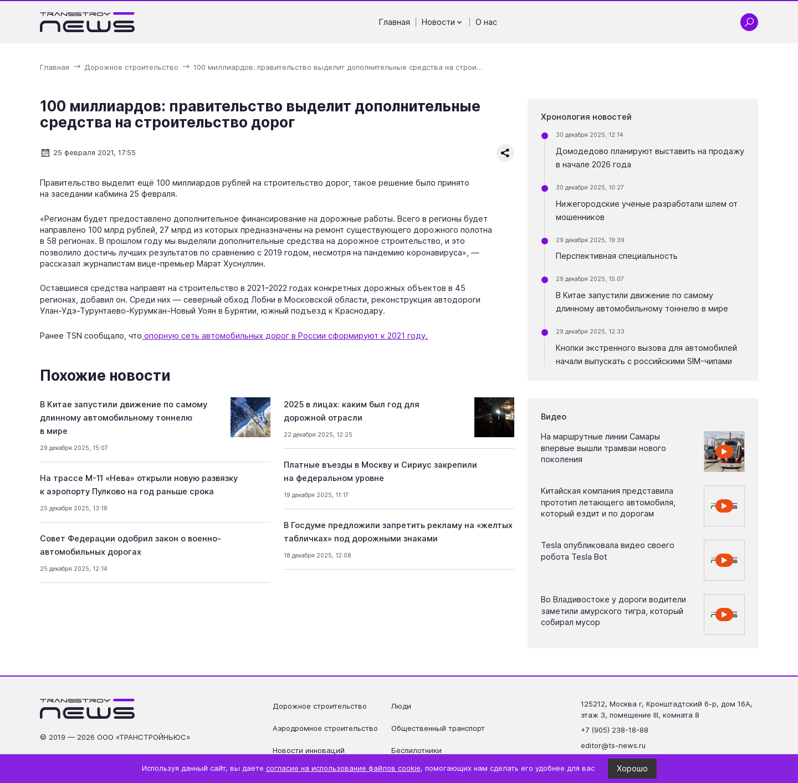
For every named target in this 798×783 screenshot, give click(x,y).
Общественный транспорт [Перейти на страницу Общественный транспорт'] (438, 728)
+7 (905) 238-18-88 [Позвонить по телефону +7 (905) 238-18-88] (614, 729)
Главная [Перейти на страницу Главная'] (394, 22)
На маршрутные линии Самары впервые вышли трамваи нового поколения (603, 448)
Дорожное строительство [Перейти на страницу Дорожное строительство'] (320, 706)
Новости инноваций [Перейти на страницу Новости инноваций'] (309, 750)
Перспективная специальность (617, 256)
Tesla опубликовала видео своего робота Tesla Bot (607, 550)
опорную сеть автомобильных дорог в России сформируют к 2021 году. (285, 336)
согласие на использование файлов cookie (343, 768)
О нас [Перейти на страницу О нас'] (486, 22)
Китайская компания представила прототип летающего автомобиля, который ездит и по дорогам (608, 502)
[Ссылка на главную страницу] (87, 22)
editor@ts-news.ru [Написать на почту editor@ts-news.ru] (613, 745)
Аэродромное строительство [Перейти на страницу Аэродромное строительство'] (325, 728)
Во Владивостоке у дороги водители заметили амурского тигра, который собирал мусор (613, 611)
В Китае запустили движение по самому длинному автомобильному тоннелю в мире (123, 418)
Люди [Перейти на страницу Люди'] (401, 706)
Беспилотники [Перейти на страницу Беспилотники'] (416, 750)
